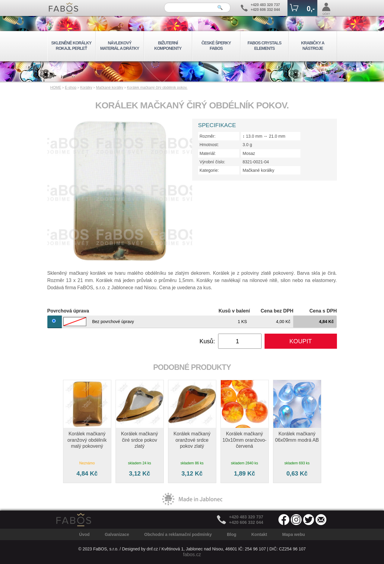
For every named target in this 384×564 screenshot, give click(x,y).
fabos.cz (192, 554)
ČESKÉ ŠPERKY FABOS (216, 45)
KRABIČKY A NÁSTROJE (312, 45)
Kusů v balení (234, 310)
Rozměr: (208, 136)
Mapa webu (293, 534)
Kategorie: (209, 170)
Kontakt (259, 534)
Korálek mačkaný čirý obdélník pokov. (157, 87)
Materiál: (208, 153)
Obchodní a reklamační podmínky (178, 534)
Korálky (86, 87)
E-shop (70, 87)
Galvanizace (117, 534)
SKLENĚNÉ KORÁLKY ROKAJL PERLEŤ (71, 45)
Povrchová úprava (68, 310)
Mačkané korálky (109, 87)
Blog (231, 534)
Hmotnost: (209, 144)
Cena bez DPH (277, 310)
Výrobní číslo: (212, 161)
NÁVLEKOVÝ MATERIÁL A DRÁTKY (119, 45)
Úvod (84, 534)
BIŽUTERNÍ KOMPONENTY (167, 45)
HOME (55, 87)
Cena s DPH (323, 310)
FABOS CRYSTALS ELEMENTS (264, 45)
